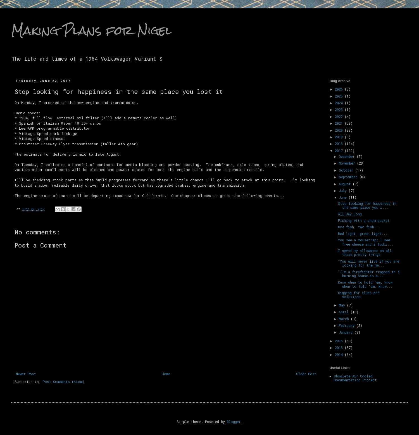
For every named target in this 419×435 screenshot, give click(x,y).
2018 (340, 143)
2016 (340, 341)
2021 (340, 123)
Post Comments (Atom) (63, 381)
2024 (340, 103)
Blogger (234, 421)
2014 (340, 354)
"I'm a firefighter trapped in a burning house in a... (368, 274)
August (346, 184)
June (344, 197)
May (343, 305)
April (345, 312)
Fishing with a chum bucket (364, 220)
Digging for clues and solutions (358, 295)
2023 (340, 109)
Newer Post (26, 374)
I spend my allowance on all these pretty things (365, 252)
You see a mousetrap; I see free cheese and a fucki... (365, 242)
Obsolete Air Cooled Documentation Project (355, 378)
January (346, 332)
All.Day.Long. (351, 214)
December (348, 156)
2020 (340, 130)
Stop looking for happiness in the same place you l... (367, 205)
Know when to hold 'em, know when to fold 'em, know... (365, 284)
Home (166, 374)
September (349, 177)
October (347, 170)
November (348, 163)
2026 (340, 89)
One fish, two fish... (359, 227)
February (347, 325)
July (344, 190)
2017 (340, 150)
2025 (340, 96)
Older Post (306, 374)
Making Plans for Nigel (91, 30)
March (345, 319)
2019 (340, 137)
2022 (340, 116)
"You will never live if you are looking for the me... (368, 263)
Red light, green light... (362, 233)
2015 (340, 347)
